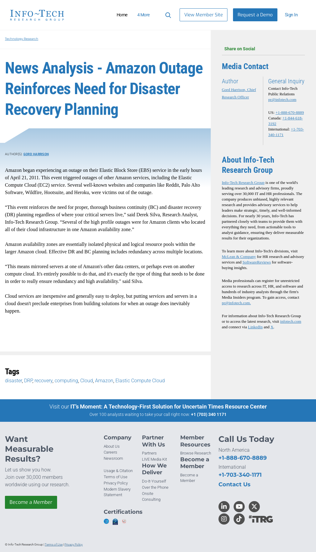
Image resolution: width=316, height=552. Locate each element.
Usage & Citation (118, 470)
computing (66, 381)
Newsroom (113, 458)
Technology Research (21, 39)
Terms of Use (115, 477)
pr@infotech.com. (236, 303)
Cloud (86, 381)
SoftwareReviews (257, 262)
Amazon (104, 381)
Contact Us (234, 484)
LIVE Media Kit (154, 459)
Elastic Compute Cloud (140, 381)
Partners (149, 453)
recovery (43, 381)
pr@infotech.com (282, 99)
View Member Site (203, 15)
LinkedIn (255, 327)
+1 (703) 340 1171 (209, 414)
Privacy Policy (116, 483)
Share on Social (263, 48)
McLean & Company (239, 256)
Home (122, 14)
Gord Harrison (36, 154)
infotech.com (290, 321)
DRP (28, 381)
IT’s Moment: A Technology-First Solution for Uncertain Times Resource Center (168, 406)
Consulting (151, 499)
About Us (112, 446)
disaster (13, 381)
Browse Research (195, 453)
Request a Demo (255, 15)
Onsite (147, 493)
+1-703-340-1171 (240, 474)
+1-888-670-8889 (290, 112)
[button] (293, 15)
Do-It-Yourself (154, 481)
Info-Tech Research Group (243, 182)
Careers (110, 452)
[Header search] (167, 15)
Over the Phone (155, 487)
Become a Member (31, 502)
